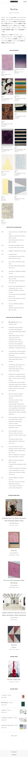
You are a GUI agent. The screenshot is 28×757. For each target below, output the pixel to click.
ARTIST (14, 6)
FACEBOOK (14, 754)
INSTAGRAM (14, 752)
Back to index (14, 735)
